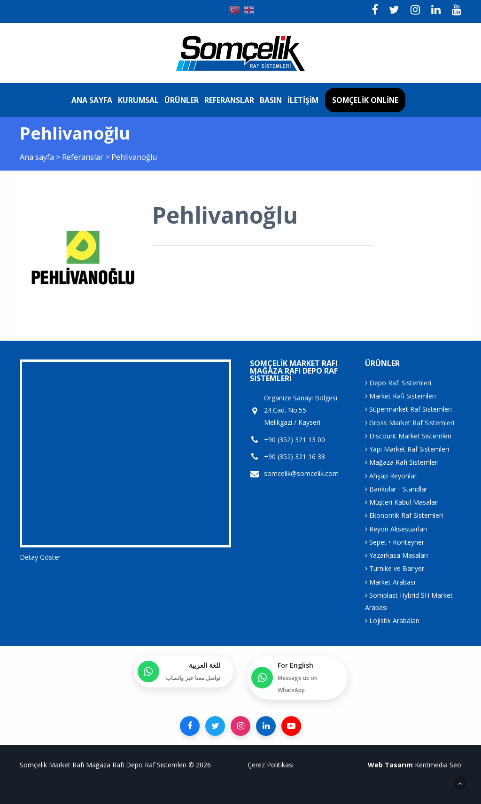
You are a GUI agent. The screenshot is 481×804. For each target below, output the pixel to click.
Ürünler (181, 100)
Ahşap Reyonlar (391, 475)
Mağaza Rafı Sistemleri (402, 462)
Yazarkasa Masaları (396, 555)
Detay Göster (40, 557)
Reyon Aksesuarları (396, 528)
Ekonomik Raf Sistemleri (404, 515)
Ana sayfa (91, 100)
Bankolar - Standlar (396, 488)
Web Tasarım (390, 764)
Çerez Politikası (271, 764)
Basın (271, 100)
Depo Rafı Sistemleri (398, 382)
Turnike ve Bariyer (394, 568)
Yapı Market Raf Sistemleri (407, 449)
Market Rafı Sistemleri (400, 395)
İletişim (302, 100)
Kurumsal (138, 100)
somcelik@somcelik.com (301, 473)
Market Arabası (390, 582)
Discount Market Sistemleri (408, 435)
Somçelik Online (365, 100)
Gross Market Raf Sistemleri (409, 422)
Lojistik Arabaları (392, 620)
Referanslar (229, 100)
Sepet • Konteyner (394, 542)
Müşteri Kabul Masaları (402, 502)
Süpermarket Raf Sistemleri (408, 409)
